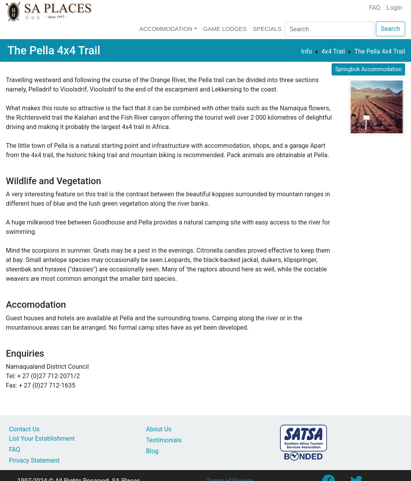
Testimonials (163, 440)
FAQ (374, 7)
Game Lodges (225, 28)
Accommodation (165, 28)
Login (394, 7)
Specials (267, 28)
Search (390, 28)
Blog (152, 451)
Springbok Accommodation (368, 69)
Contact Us (24, 429)
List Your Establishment (42, 438)
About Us (158, 429)
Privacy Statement (34, 460)
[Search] (329, 29)
